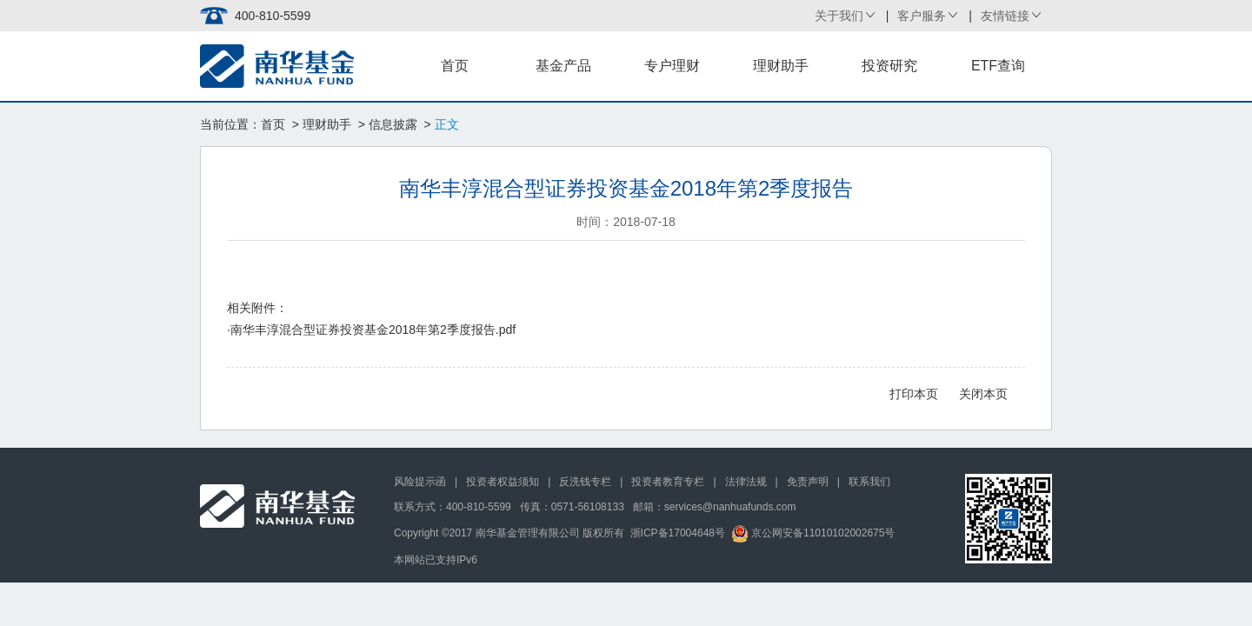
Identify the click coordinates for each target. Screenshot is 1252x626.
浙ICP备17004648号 (677, 533)
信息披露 (393, 124)
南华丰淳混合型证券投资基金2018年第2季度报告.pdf (373, 329)
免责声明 (808, 482)
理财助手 (781, 65)
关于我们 (839, 16)
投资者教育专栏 (667, 482)
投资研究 (889, 65)
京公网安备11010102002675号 (813, 533)
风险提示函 (420, 482)
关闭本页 (983, 394)
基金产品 (563, 65)
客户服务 (921, 16)
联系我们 (869, 482)
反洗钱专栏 (585, 482)
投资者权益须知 (502, 482)
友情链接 (1005, 16)
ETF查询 (998, 65)
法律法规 (746, 482)
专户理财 (672, 65)
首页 (455, 65)
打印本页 (913, 394)
